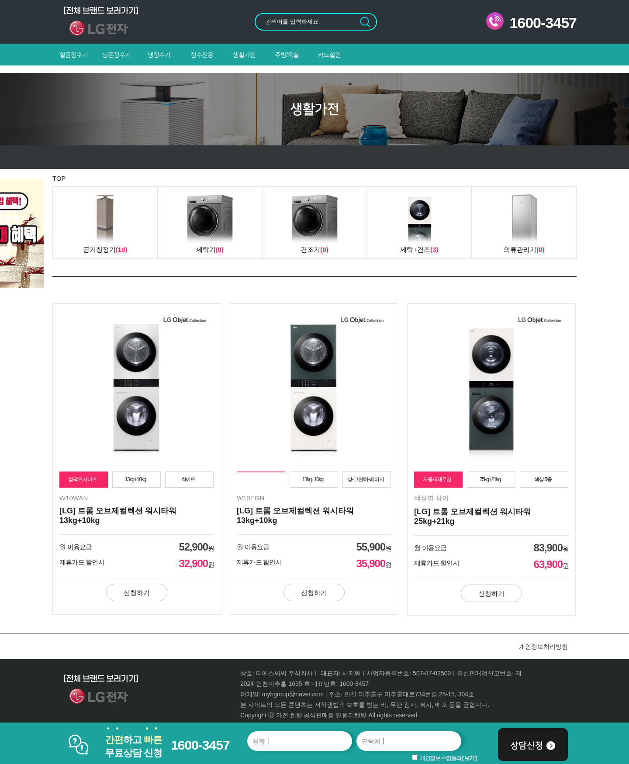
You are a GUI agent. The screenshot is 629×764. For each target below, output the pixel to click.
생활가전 (244, 54)
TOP (59, 178)
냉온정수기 (116, 54)
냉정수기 (159, 54)
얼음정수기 (73, 54)
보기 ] (470, 758)
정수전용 (201, 54)
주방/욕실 (287, 54)
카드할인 (329, 54)
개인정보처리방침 (543, 646)
